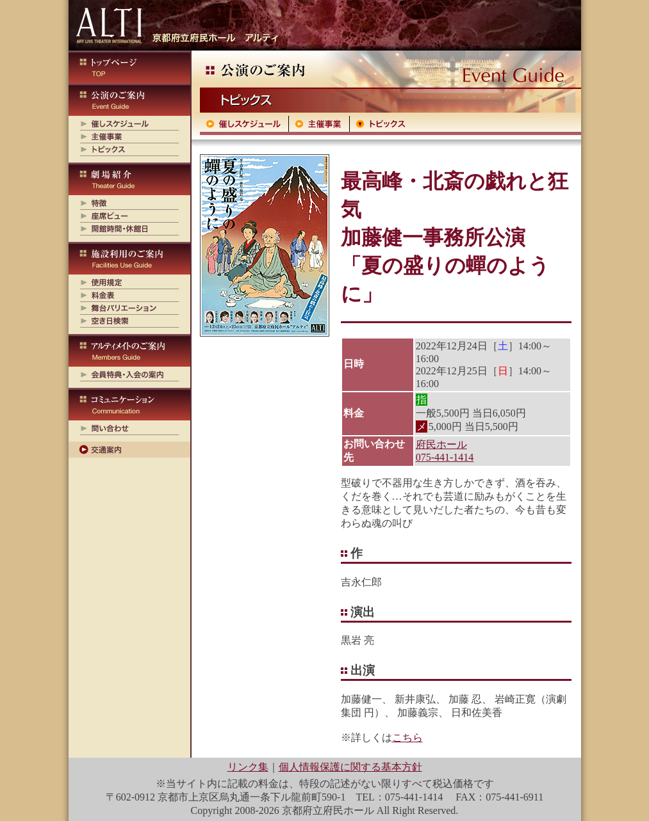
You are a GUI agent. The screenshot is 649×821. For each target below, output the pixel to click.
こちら (407, 737)
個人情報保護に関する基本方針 (350, 766)
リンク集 (247, 766)
